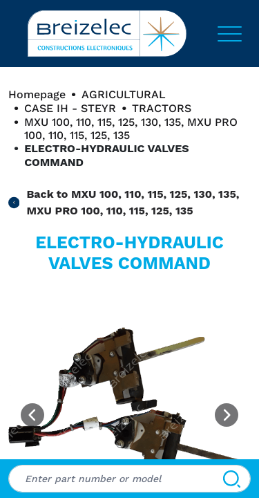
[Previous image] (32, 415)
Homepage (37, 94)
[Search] (232, 478)
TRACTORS (161, 108)
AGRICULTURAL (123, 94)
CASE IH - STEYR (70, 108)
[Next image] (226, 415)
